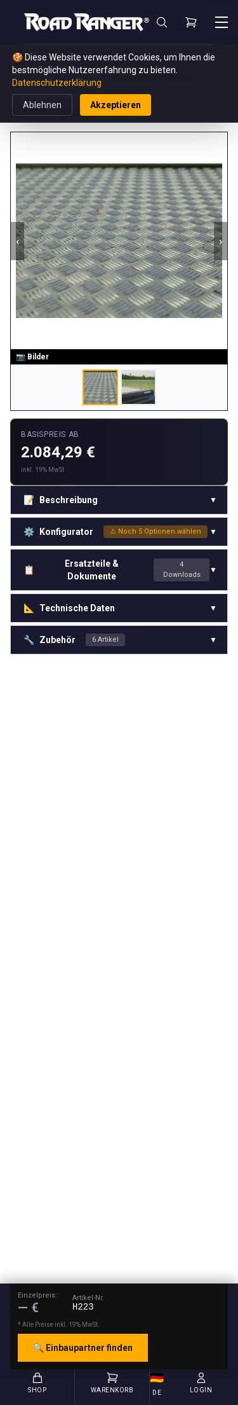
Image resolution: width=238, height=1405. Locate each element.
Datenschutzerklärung (57, 83)
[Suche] (162, 22)
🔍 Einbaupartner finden (83, 1348)
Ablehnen (42, 105)
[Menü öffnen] (221, 22)
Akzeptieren (115, 105)
